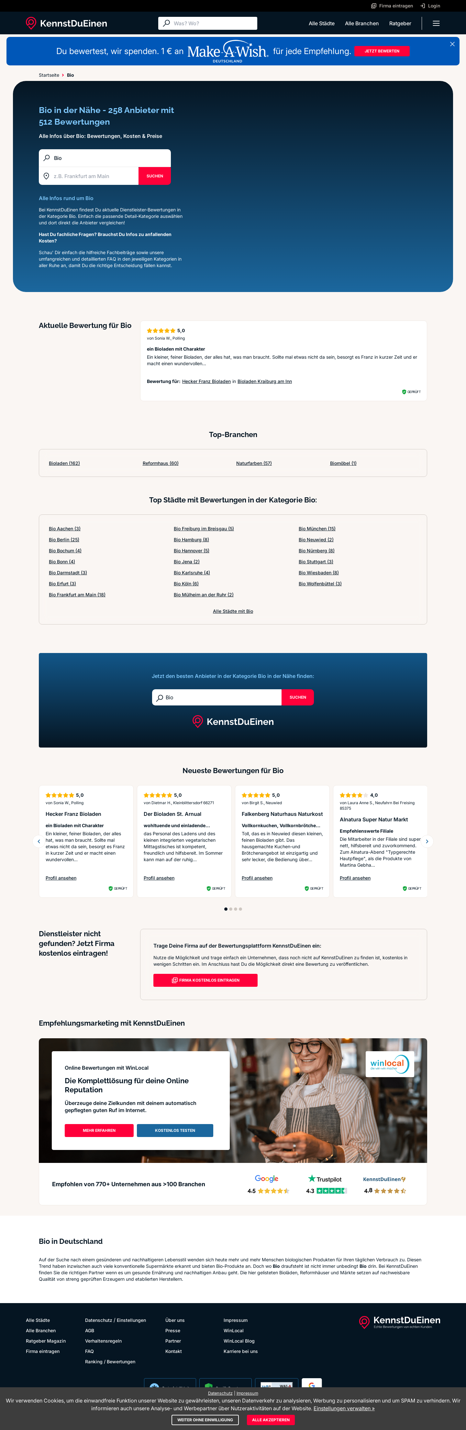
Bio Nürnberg (317, 550)
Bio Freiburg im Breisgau (204, 528)
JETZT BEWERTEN (382, 51)
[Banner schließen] (452, 44)
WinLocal (234, 1330)
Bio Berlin (64, 539)
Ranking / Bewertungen (110, 1361)
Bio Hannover (191, 550)
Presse (172, 1330)
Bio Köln (186, 583)
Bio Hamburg (191, 539)
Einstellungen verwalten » (344, 1408)
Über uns (175, 1320)
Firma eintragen (43, 1351)
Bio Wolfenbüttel (320, 583)
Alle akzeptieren (271, 1419)
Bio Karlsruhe (192, 572)
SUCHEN (155, 176)
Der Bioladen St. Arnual (172, 814)
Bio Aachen (65, 528)
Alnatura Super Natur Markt (374, 819)
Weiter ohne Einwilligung (205, 1419)
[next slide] (427, 841)
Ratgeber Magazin (46, 1341)
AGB (89, 1330)
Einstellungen (131, 1320)
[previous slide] (38, 841)
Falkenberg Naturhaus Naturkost (282, 814)
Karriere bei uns (241, 1351)
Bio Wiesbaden (319, 572)
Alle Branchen (362, 23)
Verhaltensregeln (103, 1341)
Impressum (236, 1320)
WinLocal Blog (239, 1341)
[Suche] (214, 23)
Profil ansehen (61, 878)
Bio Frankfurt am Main (77, 594)
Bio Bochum (65, 550)
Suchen (298, 697)
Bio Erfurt (62, 583)
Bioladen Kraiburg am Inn (265, 381)
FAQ (89, 1351)
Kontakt (173, 1351)
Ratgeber (400, 23)
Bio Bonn (62, 561)
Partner (173, 1341)
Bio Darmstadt (68, 572)
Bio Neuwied (316, 539)
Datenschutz (98, 1320)
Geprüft (414, 392)
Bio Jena (187, 561)
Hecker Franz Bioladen (206, 381)
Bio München (317, 528)
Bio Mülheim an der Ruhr (204, 594)
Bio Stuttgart (316, 561)
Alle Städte (322, 23)
